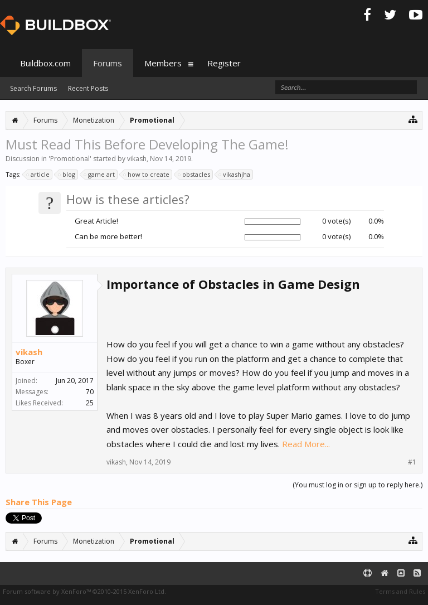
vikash (137, 158)
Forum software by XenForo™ (84, 591)
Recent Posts (88, 88)
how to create (146, 175)
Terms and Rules (400, 591)
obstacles (194, 175)
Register (224, 63)
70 (90, 391)
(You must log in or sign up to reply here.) (357, 485)
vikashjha (235, 175)
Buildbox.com (45, 63)
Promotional (70, 158)
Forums (107, 63)
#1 (412, 462)
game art (100, 175)
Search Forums (33, 88)
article (38, 175)
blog (67, 175)
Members (163, 63)
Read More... (306, 443)
